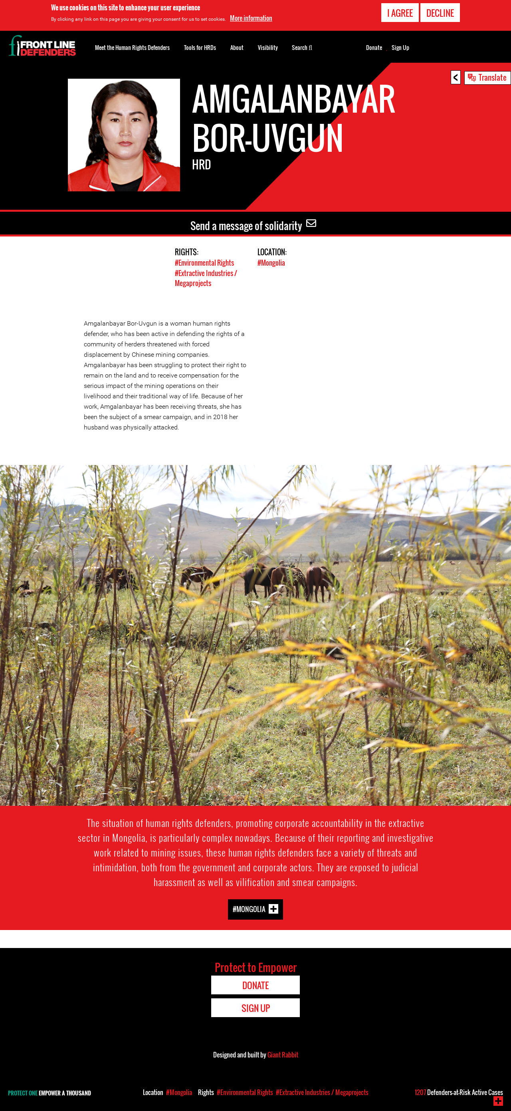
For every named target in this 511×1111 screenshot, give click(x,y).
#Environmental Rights (204, 263)
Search (302, 47)
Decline (440, 12)
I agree (400, 12)
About (237, 47)
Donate (374, 48)
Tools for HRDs (200, 47)
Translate (493, 77)
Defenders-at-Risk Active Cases (459, 1092)
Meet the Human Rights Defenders (132, 47)
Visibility (268, 47)
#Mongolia (271, 263)
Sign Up (400, 48)
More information (251, 18)
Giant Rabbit (282, 1054)
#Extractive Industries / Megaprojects (206, 278)
